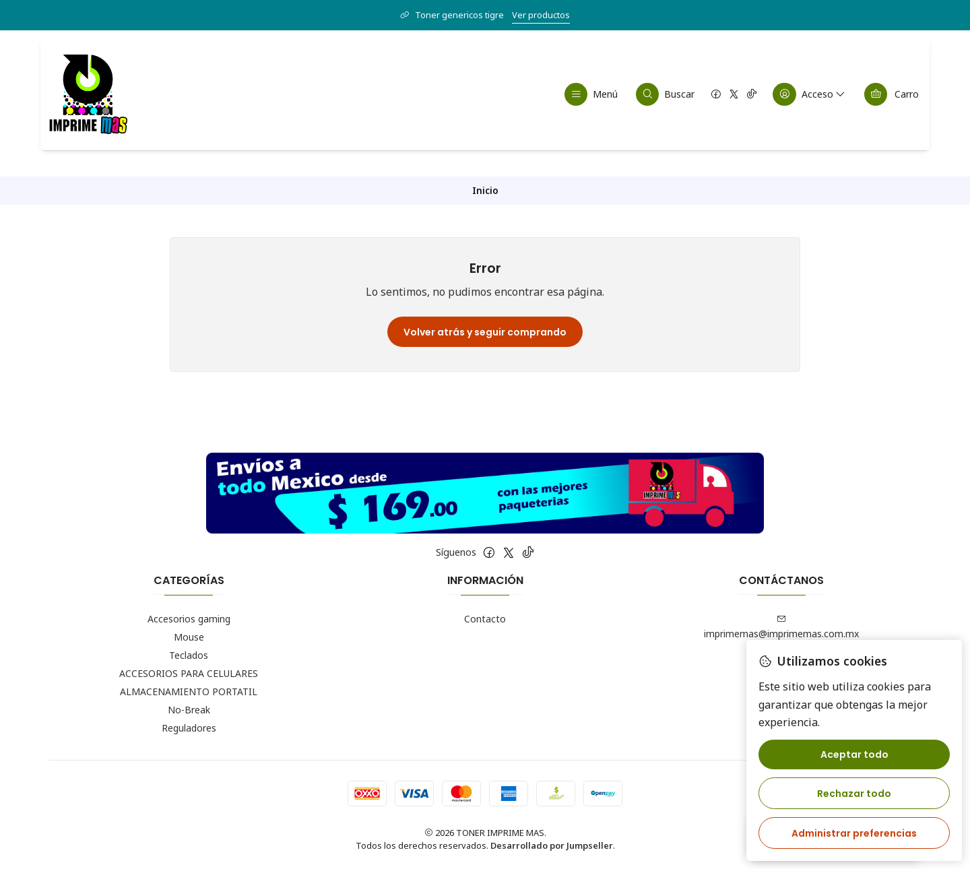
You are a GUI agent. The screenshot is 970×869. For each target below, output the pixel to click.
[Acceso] (809, 94)
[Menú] (591, 94)
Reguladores (189, 727)
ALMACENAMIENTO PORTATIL (188, 691)
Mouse (189, 637)
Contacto (485, 618)
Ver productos (541, 15)
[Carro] (892, 94)
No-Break (189, 709)
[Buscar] (665, 94)
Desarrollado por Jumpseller (551, 845)
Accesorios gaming (189, 618)
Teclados (188, 655)
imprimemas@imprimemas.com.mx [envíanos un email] (781, 627)
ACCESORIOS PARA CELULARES (188, 673)
